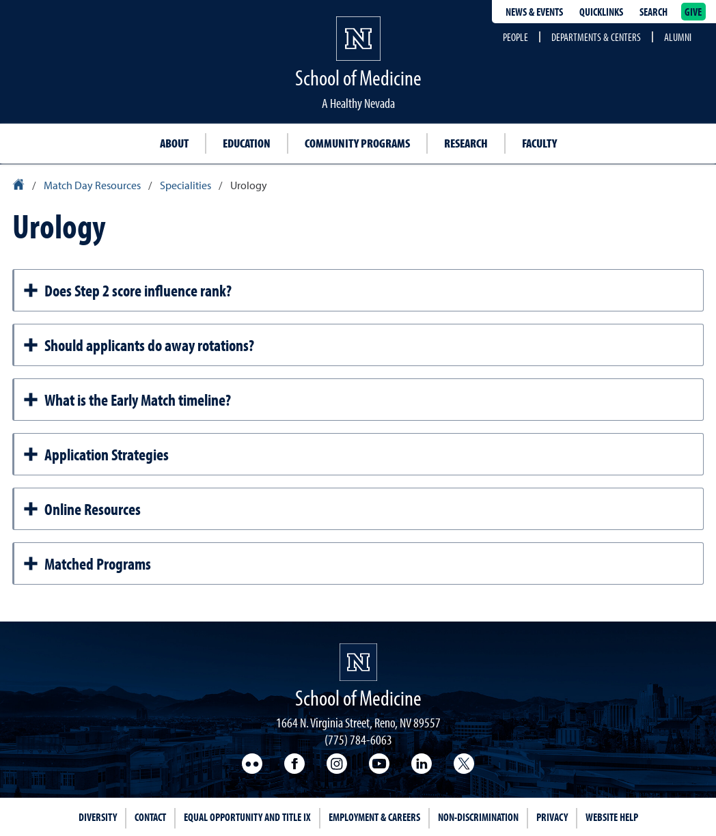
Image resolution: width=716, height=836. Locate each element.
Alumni (677, 37)
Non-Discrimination (478, 817)
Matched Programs (87, 563)
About (174, 143)
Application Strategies (96, 454)
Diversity (98, 817)
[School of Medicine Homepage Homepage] (358, 662)
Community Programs (357, 143)
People (515, 37)
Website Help (612, 817)
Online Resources (82, 509)
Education (247, 143)
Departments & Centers (596, 37)
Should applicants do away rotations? (138, 345)
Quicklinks (601, 11)
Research (466, 143)
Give (693, 11)
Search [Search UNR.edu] (653, 11)
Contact (150, 817)
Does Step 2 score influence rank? (127, 290)
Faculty (539, 143)
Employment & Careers (374, 817)
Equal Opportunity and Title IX (247, 817)
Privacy (552, 817)
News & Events (534, 11)
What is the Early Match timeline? (127, 399)
